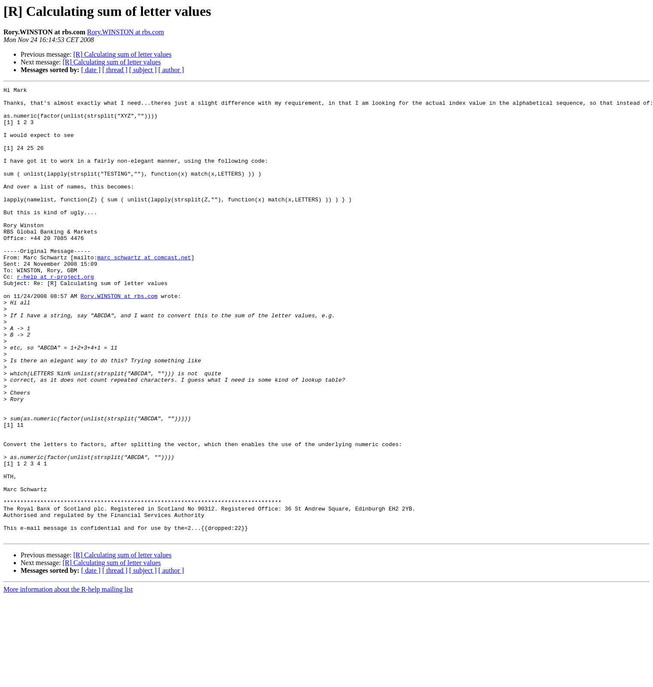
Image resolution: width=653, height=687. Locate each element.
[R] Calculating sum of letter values (122, 54)
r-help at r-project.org (55, 315)
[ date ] (90, 69)
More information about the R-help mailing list (68, 679)
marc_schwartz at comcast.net (144, 292)
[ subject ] (143, 69)
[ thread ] (115, 69)
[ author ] (171, 69)
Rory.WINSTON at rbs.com (125, 32)
